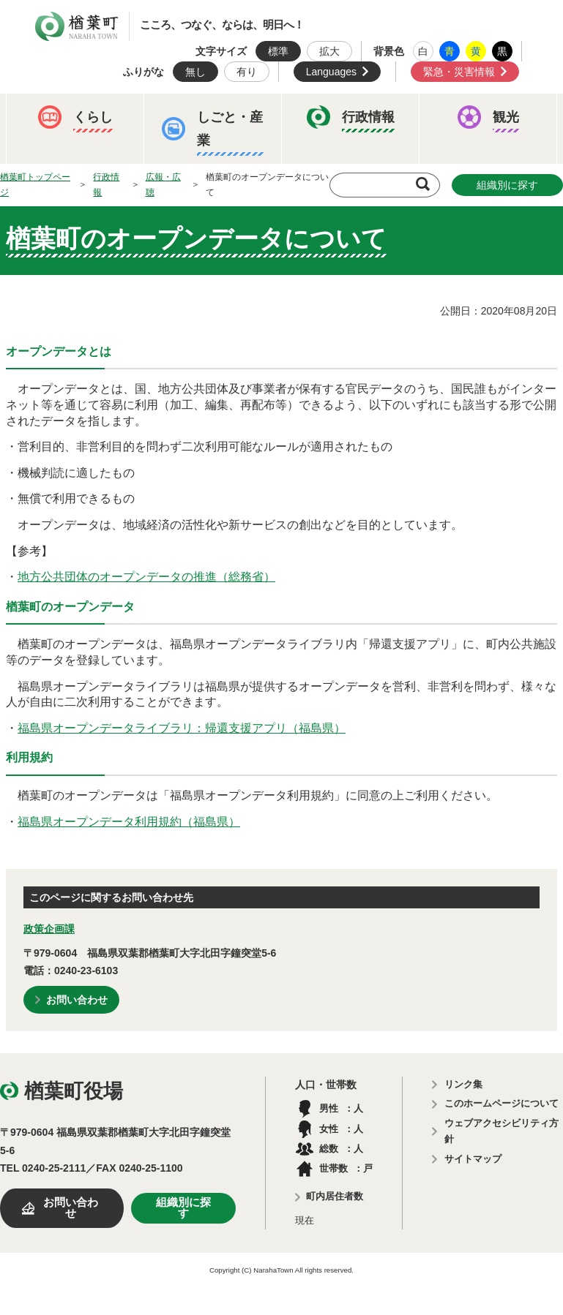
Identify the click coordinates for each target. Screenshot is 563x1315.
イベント (52, 181)
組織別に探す (183, 1208)
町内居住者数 (334, 1196)
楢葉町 (77, 26)
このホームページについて (501, 1103)
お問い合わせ (77, 1000)
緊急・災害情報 (459, 72)
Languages (331, 72)
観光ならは (143, 181)
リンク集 (463, 1084)
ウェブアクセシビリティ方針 (501, 1131)
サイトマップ (473, 1158)
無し (195, 72)
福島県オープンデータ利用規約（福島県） (129, 821)
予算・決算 (164, 226)
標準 (278, 51)
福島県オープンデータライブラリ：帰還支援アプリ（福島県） (182, 728)
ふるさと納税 (62, 226)
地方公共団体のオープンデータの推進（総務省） (146, 576)
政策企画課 (49, 929)
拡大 (329, 51)
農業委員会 (57, 271)
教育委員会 (453, 226)
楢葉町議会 (357, 226)
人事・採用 (260, 226)
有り (246, 72)
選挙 (138, 271)
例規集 (209, 271)
